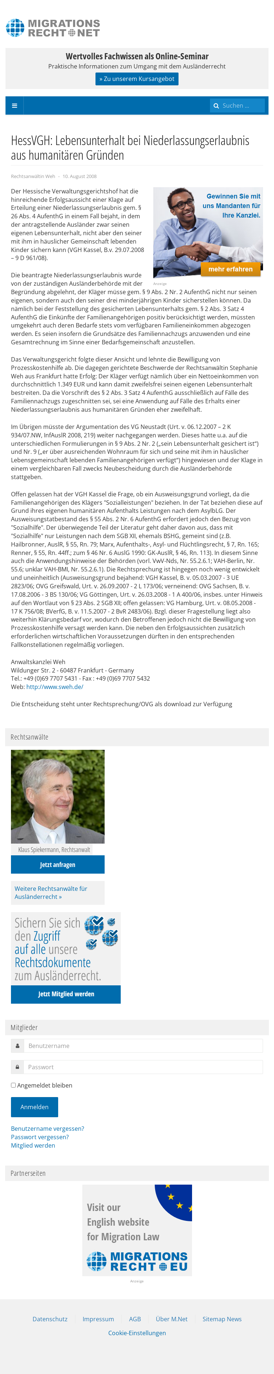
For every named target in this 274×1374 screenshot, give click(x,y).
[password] (143, 1067)
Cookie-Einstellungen (137, 1333)
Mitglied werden (33, 1145)
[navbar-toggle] (14, 105)
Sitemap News (222, 1319)
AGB (135, 1319)
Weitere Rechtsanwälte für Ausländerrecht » (51, 893)
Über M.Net (172, 1319)
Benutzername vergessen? (47, 1129)
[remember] (13, 1085)
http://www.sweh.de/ (54, 687)
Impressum (98, 1319)
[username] (143, 1046)
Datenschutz (50, 1319)
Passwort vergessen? (40, 1137)
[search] (237, 105)
